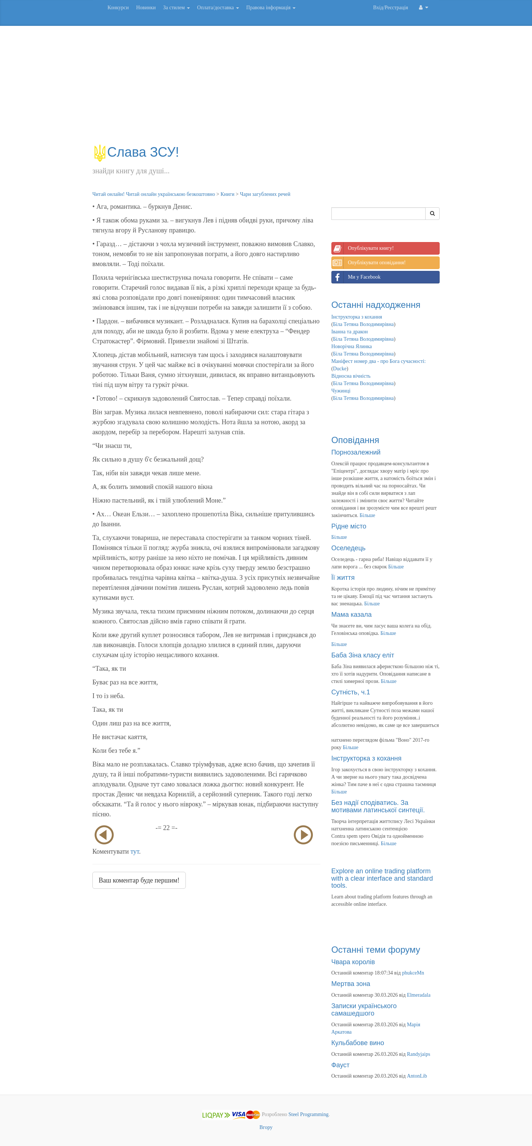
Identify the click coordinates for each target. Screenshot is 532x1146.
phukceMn (413, 973)
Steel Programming (309, 1115)
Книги (228, 194)
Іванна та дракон (349, 331)
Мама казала (351, 614)
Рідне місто (348, 526)
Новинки (146, 7)
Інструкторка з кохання (356, 317)
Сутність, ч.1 (350, 692)
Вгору (266, 1127)
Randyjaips (418, 1054)
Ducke (340, 368)
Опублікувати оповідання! (369, 263)
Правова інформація (271, 7)
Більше (367, 515)
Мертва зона (350, 983)
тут (134, 851)
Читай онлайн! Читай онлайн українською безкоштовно (153, 194)
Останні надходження (375, 305)
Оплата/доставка (218, 7)
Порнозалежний (356, 452)
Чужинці (341, 391)
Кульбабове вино (357, 1043)
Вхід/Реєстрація (390, 7)
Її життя (343, 577)
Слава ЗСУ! (135, 152)
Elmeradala (418, 995)
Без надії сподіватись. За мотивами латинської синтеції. (378, 806)
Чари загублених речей (265, 194)
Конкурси (118, 7)
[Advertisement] (266, 88)
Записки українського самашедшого (364, 1009)
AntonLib (417, 1076)
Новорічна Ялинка (351, 346)
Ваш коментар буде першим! (139, 880)
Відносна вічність (351, 376)
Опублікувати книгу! (363, 248)
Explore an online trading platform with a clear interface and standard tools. (382, 878)
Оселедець (348, 548)
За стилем (176, 7)
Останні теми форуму (375, 950)
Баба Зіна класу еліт (362, 655)
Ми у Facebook (356, 277)
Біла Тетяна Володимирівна (363, 324)
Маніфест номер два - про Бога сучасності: (378, 361)
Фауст (340, 1065)
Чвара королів (353, 962)
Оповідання (355, 440)
